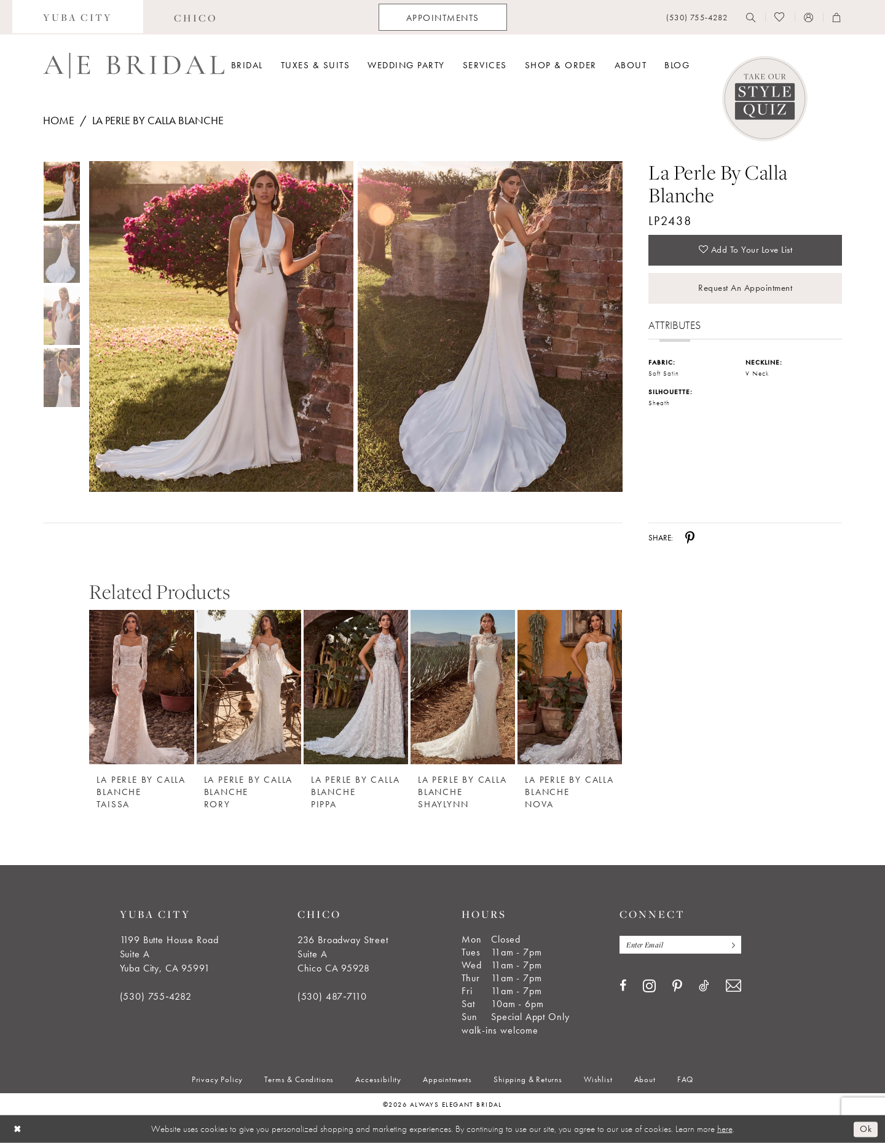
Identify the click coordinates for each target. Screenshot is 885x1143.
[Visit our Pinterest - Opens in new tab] (677, 986)
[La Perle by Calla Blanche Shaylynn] (463, 687)
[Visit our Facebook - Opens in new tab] (623, 985)
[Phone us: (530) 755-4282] (697, 17)
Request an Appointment (745, 288)
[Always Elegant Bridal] (133, 66)
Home (58, 120)
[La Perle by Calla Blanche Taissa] (141, 687)
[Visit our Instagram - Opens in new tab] (649, 985)
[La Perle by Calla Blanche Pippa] (356, 687)
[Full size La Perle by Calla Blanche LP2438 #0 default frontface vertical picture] (220, 326)
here (725, 1129)
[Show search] (751, 17)
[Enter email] (680, 945)
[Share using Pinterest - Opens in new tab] (689, 538)
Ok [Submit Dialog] (865, 1129)
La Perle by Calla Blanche (158, 120)
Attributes (674, 325)
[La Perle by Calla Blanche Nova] (569, 687)
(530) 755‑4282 (156, 996)
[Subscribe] (731, 945)
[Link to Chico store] (195, 17)
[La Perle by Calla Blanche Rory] (249, 687)
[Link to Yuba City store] (77, 17)
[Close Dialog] (17, 1129)
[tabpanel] (218, 326)
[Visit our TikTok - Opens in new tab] (704, 985)
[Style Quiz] (765, 98)
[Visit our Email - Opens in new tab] (733, 986)
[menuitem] (77, 17)
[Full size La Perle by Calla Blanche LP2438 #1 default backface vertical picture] (490, 326)
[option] (141, 703)
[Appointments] (443, 17)
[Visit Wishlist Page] (779, 17)
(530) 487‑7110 (332, 996)
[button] (809, 17)
